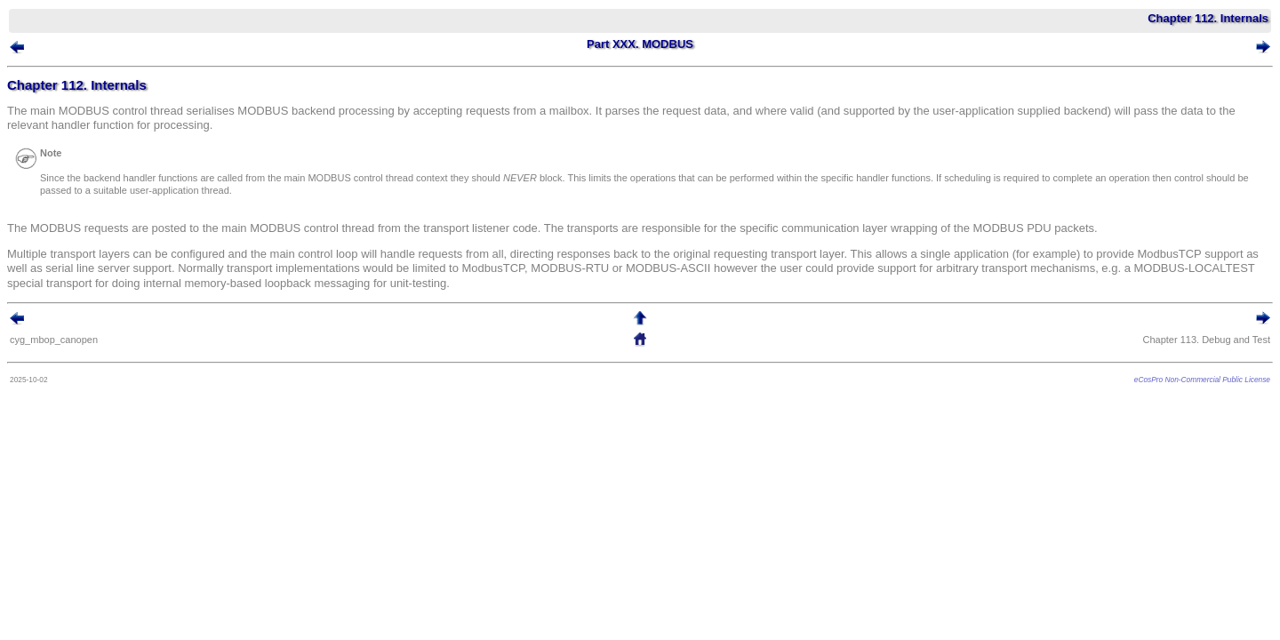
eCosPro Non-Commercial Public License (1176, 384)
